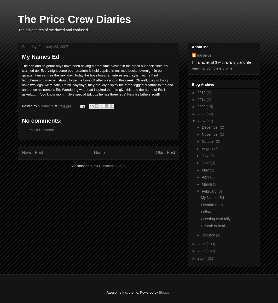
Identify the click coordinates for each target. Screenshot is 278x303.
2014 (202, 100)
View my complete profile (212, 68)
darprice (204, 55)
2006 (202, 244)
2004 (202, 258)
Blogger (164, 292)
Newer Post (32, 152)
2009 (202, 107)
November (210, 134)
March (207, 184)
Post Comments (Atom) (108, 166)
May (206, 170)
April (206, 177)
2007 (202, 121)
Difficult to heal (213, 226)
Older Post (165, 152)
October (209, 141)
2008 (202, 114)
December (210, 127)
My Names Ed (212, 197)
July (205, 156)
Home (99, 152)
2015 (202, 93)
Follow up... (210, 212)
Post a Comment (41, 130)
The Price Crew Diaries (74, 19)
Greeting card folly (216, 219)
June (206, 163)
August (208, 149)
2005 (202, 251)
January (209, 235)
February (209, 191)
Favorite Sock (212, 205)
